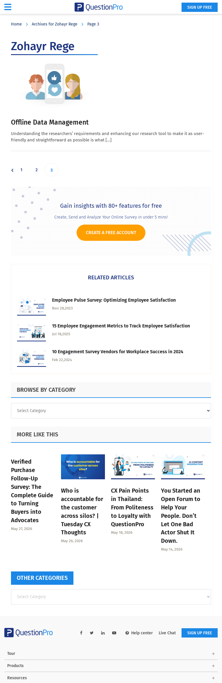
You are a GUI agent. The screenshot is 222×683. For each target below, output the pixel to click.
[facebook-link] (81, 633)
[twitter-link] (92, 633)
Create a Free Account (111, 232)
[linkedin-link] (103, 633)
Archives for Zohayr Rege (54, 24)
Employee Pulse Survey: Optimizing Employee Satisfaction (114, 300)
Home (16, 24)
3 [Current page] (54, 170)
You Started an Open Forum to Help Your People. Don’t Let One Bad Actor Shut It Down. (180, 515)
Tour (11, 653)
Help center (139, 633)
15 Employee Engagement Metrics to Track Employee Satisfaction (121, 326)
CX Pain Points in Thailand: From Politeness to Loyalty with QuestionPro (132, 507)
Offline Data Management (50, 122)
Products (15, 665)
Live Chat (167, 633)
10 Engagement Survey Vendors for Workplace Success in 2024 (117, 351)
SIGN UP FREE (199, 7)
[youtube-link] (114, 633)
